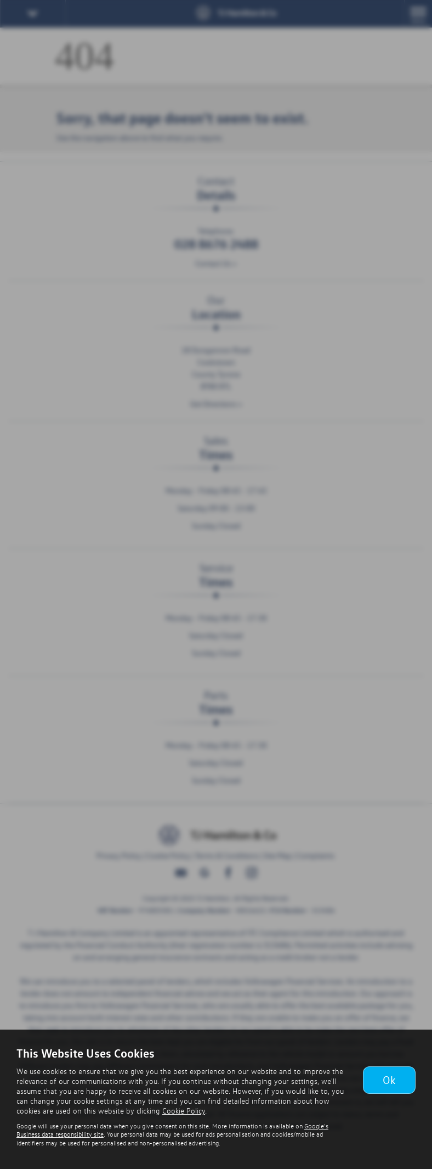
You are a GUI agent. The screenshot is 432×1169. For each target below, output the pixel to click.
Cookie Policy (183, 1110)
